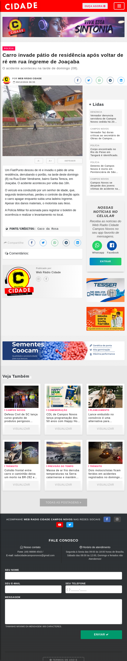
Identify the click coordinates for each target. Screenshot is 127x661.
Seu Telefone (75, 583)
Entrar (105, 261)
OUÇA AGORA (95, 6)
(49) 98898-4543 (33, 551)
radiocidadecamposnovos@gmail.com (34, 555)
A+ (50, 161)
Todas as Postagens (63, 502)
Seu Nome (12, 570)
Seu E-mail (12, 583)
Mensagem (12, 597)
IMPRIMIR (70, 161)
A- (39, 161)
